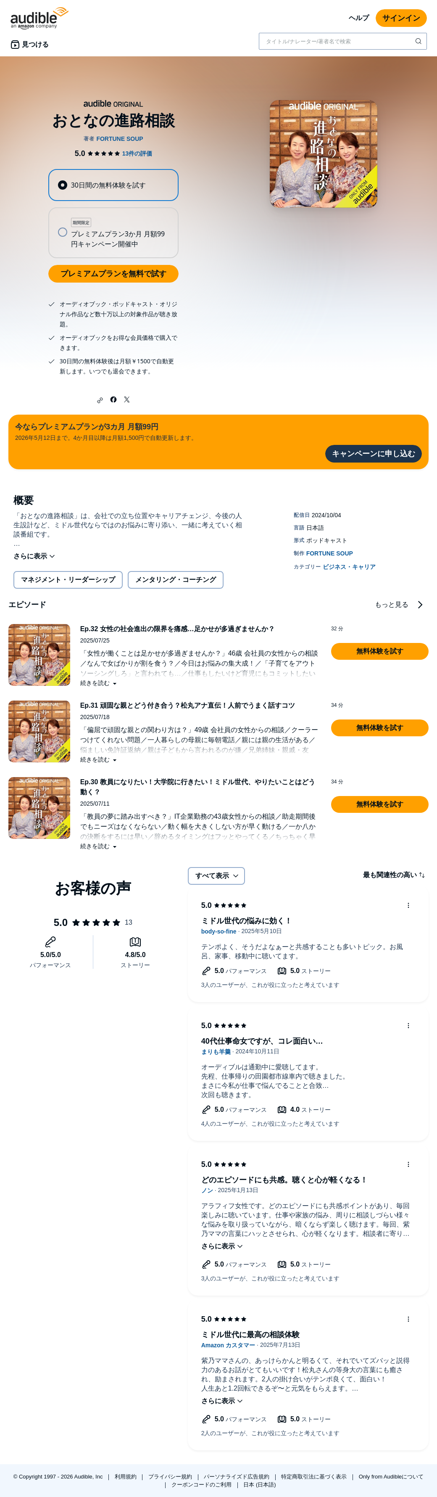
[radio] (113, 185)
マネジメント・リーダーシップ (68, 579)
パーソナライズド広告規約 (237, 1476)
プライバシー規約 (171, 1476)
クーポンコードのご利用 (202, 1484)
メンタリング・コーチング (175, 579)
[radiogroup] (113, 213)
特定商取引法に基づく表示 (314, 1476)
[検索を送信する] (419, 41)
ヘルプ (359, 17)
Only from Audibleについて (391, 1476)
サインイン (401, 18)
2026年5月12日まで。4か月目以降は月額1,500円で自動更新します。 (106, 431)
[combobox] (343, 41)
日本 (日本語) (259, 1484)
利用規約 (126, 1476)
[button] (100, 400)
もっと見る (391, 604)
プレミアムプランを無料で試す (113, 274)
